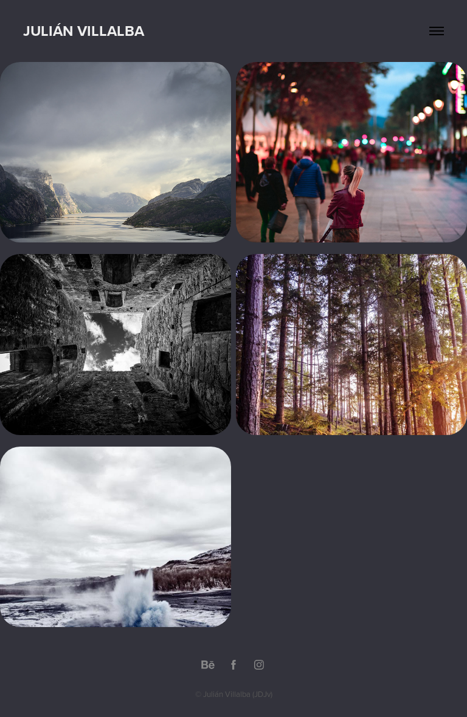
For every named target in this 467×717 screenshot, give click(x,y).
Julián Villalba (83, 30)
